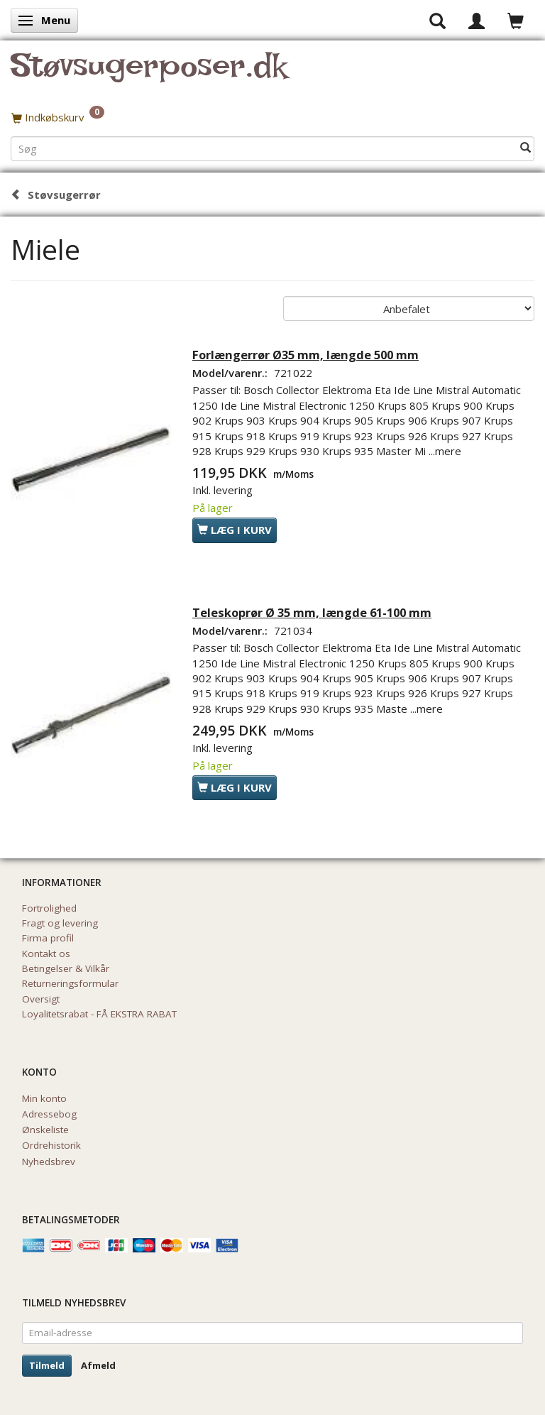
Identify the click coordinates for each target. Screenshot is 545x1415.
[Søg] (525, 148)
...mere (445, 451)
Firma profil (48, 938)
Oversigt (41, 999)
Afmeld (98, 1365)
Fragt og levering (60, 923)
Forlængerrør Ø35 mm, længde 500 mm (305, 354)
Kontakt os (46, 953)
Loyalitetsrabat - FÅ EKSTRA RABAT (99, 1013)
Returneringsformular (70, 983)
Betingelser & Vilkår (65, 968)
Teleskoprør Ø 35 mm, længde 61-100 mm (311, 612)
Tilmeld (47, 1365)
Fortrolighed (49, 908)
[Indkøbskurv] (272, 117)
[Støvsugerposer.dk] (149, 74)
